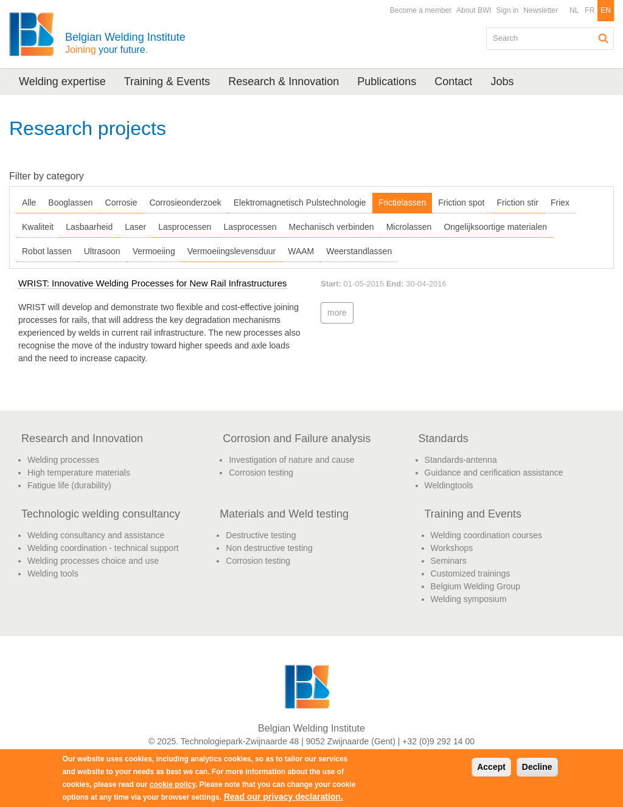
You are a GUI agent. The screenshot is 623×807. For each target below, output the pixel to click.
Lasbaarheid (89, 227)
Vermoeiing (154, 251)
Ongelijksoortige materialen (495, 227)
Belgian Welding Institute (125, 43)
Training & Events (167, 81)
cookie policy (172, 784)
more (337, 312)
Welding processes (63, 460)
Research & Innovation (283, 81)
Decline (537, 767)
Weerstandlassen (359, 251)
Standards (443, 438)
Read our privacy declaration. (283, 797)
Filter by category (46, 176)
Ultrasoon (102, 251)
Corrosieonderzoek (185, 202)
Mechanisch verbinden (331, 227)
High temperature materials (78, 472)
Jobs (501, 81)
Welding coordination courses (486, 535)
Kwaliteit (38, 227)
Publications (386, 81)
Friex (560, 202)
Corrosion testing (261, 472)
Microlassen (409, 227)
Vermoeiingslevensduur (231, 251)
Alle (29, 202)
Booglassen (70, 202)
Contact (453, 81)
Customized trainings (470, 573)
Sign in (507, 10)
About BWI (473, 10)
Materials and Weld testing (284, 514)
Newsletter (540, 10)
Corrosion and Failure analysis (297, 438)
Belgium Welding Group (476, 586)
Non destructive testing (269, 548)
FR (589, 10)
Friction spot (461, 202)
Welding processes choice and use (93, 561)
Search (603, 38)
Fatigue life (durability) (69, 485)
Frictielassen (402, 202)
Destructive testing (261, 535)
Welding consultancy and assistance (95, 535)
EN (605, 10)
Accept (491, 767)
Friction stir (517, 202)
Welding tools (52, 573)
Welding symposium (469, 599)
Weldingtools (449, 485)
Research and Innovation (82, 438)
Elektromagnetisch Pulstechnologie (300, 202)
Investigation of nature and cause (291, 460)
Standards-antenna (461, 460)
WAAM (301, 251)
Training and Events (473, 514)
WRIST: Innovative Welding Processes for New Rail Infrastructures (152, 283)
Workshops (452, 548)
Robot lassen (47, 251)
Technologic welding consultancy (100, 514)
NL (574, 10)
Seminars (449, 561)
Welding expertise (62, 81)
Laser (135, 227)
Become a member (420, 10)
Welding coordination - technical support (103, 548)
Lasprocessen (184, 227)
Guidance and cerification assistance (494, 472)
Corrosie (121, 202)
